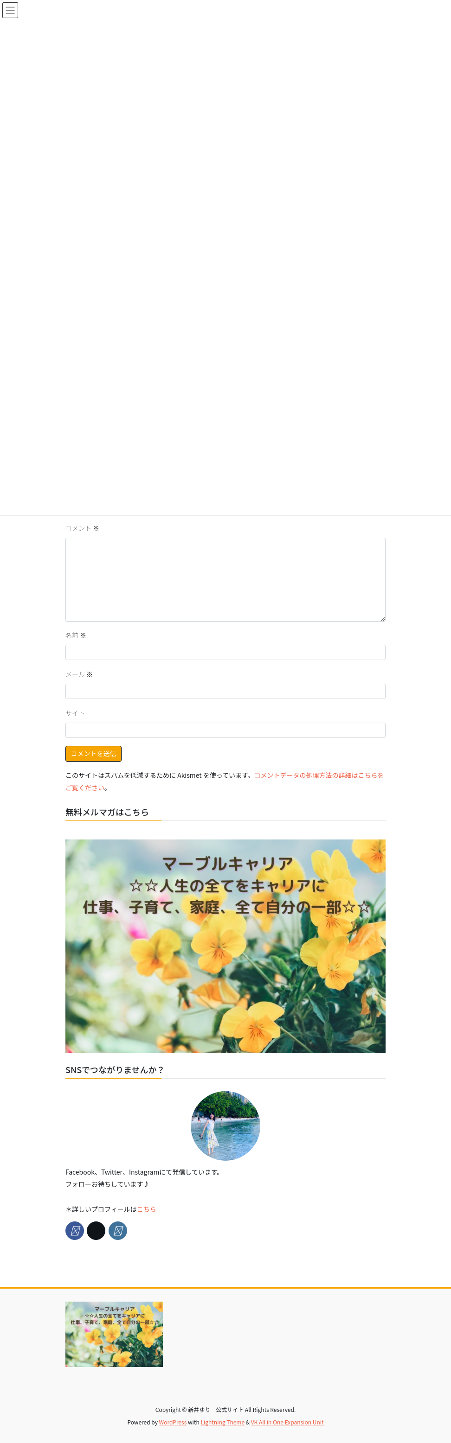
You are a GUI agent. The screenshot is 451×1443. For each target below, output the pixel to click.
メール (79, 674)
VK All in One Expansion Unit (287, 1422)
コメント (82, 528)
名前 (75, 635)
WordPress (173, 1422)
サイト (75, 713)
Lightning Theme (222, 1422)
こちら (146, 1209)
